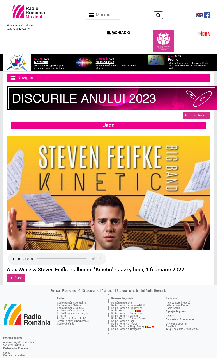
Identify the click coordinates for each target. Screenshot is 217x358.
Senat (6, 352)
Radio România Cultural (70, 308)
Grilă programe (88, 291)
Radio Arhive (173, 308)
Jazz (108, 125)
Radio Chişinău (65, 323)
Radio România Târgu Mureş (127, 326)
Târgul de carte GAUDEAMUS (182, 329)
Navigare (22, 78)
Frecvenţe (69, 291)
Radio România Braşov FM (126, 308)
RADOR (170, 315)
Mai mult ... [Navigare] (102, 15)
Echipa (55, 291)
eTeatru (61, 315)
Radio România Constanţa (126, 313)
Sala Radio (172, 326)
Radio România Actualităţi (72, 302)
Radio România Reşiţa (124, 323)
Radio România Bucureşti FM (128, 305)
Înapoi (16, 278)
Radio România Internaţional (73, 313)
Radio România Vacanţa (125, 315)
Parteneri (108, 291)
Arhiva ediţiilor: (195, 115)
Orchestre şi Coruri (176, 323)
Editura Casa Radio (177, 305)
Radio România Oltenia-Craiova (129, 318)
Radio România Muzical (70, 310)
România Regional (122, 302)
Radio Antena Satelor (69, 305)
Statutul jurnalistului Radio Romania (142, 291)
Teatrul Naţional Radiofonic (73, 321)
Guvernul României (14, 344)
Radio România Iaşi (122, 321)
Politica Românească (178, 302)
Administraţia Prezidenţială (19, 342)
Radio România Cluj (122, 310)
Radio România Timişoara (126, 329)
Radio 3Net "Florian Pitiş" (71, 318)
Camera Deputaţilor (14, 355)
